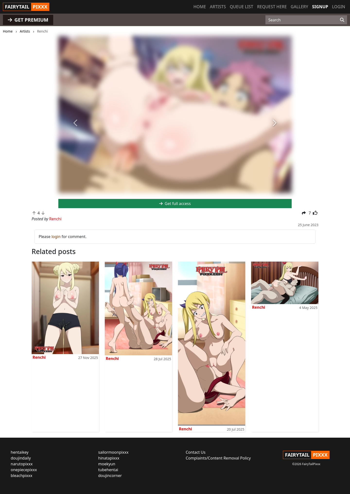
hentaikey (19, 452)
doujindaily (21, 458)
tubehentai (108, 469)
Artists (218, 6)
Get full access (175, 203)
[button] (75, 123)
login (56, 236)
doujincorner (110, 475)
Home (199, 6)
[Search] (342, 20)
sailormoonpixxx (113, 452)
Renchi (39, 357)
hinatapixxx (108, 458)
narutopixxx (22, 464)
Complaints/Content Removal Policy (218, 458)
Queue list (241, 6)
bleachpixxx (21, 475)
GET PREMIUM (28, 20)
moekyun (106, 464)
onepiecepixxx (24, 469)
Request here (272, 6)
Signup (320, 6)
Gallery (299, 6)
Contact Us (195, 452)
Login (338, 6)
